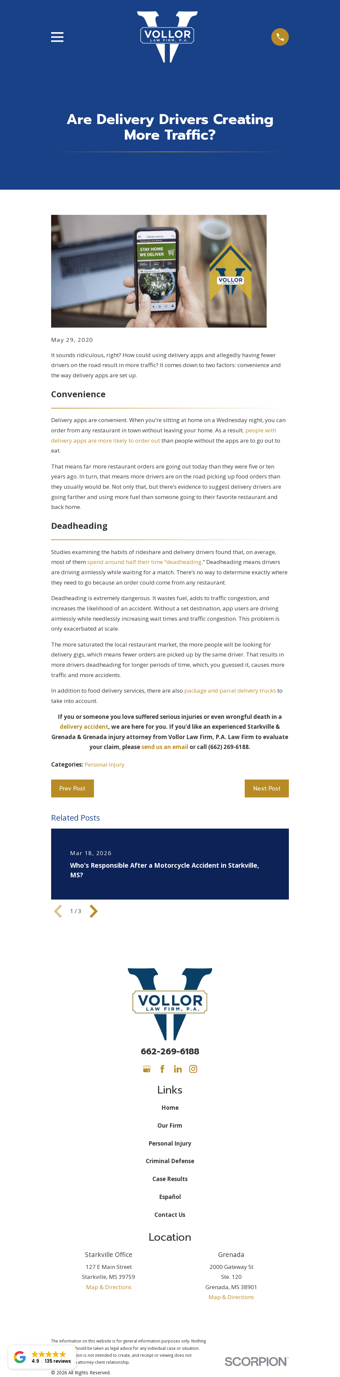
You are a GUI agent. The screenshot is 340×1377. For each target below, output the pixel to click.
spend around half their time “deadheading (144, 562)
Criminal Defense (170, 1161)
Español (170, 1197)
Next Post (267, 788)
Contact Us (169, 1215)
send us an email (164, 747)
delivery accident (84, 726)
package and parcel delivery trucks (230, 690)
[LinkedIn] (178, 1069)
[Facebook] (162, 1069)
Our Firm (169, 1125)
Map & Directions (108, 1287)
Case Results (170, 1179)
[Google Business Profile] (147, 1069)
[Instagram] (193, 1069)
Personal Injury (105, 764)
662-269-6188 (170, 1051)
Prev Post (72, 788)
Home (170, 1107)
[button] (42, 1357)
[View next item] (93, 911)
